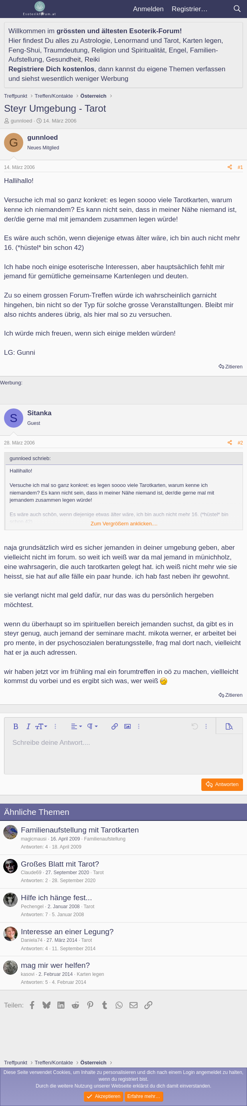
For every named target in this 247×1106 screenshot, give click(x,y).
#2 (240, 443)
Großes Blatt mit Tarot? (60, 864)
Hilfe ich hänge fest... (56, 897)
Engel (177, 50)
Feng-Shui (24, 50)
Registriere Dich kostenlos (51, 69)
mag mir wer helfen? (55, 965)
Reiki (92, 59)
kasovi (27, 974)
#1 (240, 167)
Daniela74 (32, 940)
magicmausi (34, 839)
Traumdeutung (66, 50)
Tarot (171, 40)
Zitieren (234, 367)
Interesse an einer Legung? (67, 931)
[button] (16, 726)
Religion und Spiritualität (128, 50)
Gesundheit (63, 59)
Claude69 (31, 872)
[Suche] (237, 9)
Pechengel (32, 906)
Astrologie (95, 40)
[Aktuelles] (220, 9)
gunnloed (21, 121)
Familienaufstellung (104, 839)
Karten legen (201, 40)
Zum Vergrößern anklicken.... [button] (124, 524)
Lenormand (131, 40)
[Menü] (11, 9)
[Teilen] (230, 167)
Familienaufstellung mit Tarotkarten (80, 830)
